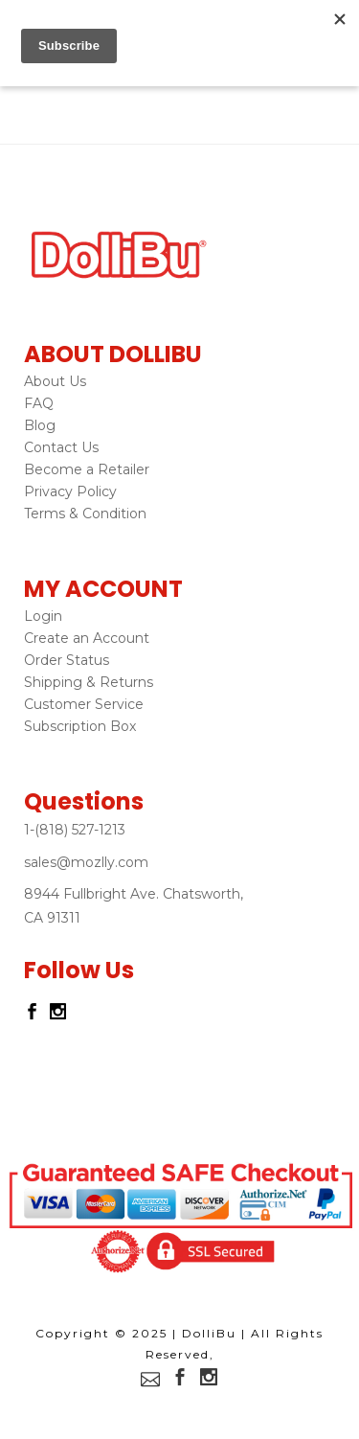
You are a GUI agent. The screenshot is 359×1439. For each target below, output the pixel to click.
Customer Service (84, 704)
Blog (40, 425)
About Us (55, 381)
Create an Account (86, 638)
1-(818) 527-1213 (74, 829)
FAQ (39, 403)
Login (43, 616)
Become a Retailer (86, 469)
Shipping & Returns (88, 682)
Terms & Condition (85, 513)
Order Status (66, 660)
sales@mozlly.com (86, 862)
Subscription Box (80, 726)
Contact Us (61, 447)
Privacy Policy (70, 491)
